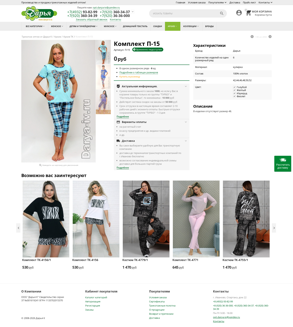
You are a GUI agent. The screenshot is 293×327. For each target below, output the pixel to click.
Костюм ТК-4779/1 (135, 260)
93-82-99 (82, 12)
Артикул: (119, 49)
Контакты (264, 2)
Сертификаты (157, 301)
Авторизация (92, 301)
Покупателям (216, 2)
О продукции (156, 309)
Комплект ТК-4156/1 (36, 260)
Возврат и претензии (161, 313)
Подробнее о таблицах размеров (138, 72)
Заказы (89, 309)
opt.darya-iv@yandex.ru (106, 7)
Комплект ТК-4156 (85, 260)
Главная (180, 2)
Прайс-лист (249, 2)
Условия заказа (197, 2)
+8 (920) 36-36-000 (223, 305)
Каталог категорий (96, 297)
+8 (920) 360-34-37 (244, 305)
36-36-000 (115, 16)
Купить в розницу (129, 76)
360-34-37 (115, 12)
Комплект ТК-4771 (185, 260)
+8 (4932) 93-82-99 (223, 301)
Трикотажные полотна (162, 305)
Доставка (234, 2)
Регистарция (92, 305)
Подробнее (123, 116)
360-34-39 (82, 16)
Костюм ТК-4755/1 (235, 260)
